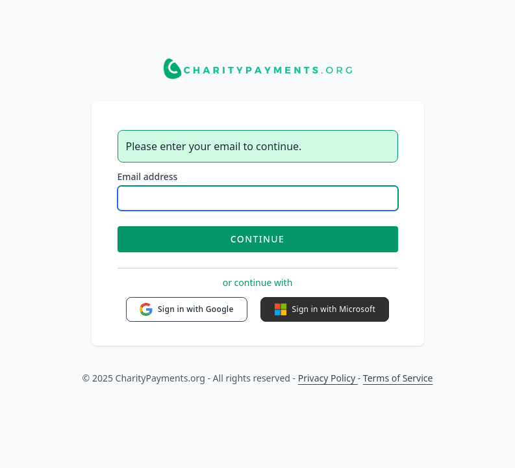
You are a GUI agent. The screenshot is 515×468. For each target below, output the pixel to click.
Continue (257, 239)
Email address (148, 176)
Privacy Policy (328, 378)
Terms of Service (398, 378)
